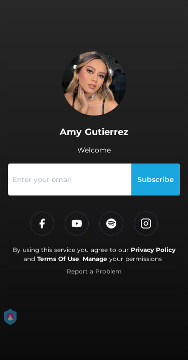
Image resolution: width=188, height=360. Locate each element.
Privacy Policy (153, 250)
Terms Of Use (58, 258)
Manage (95, 258)
